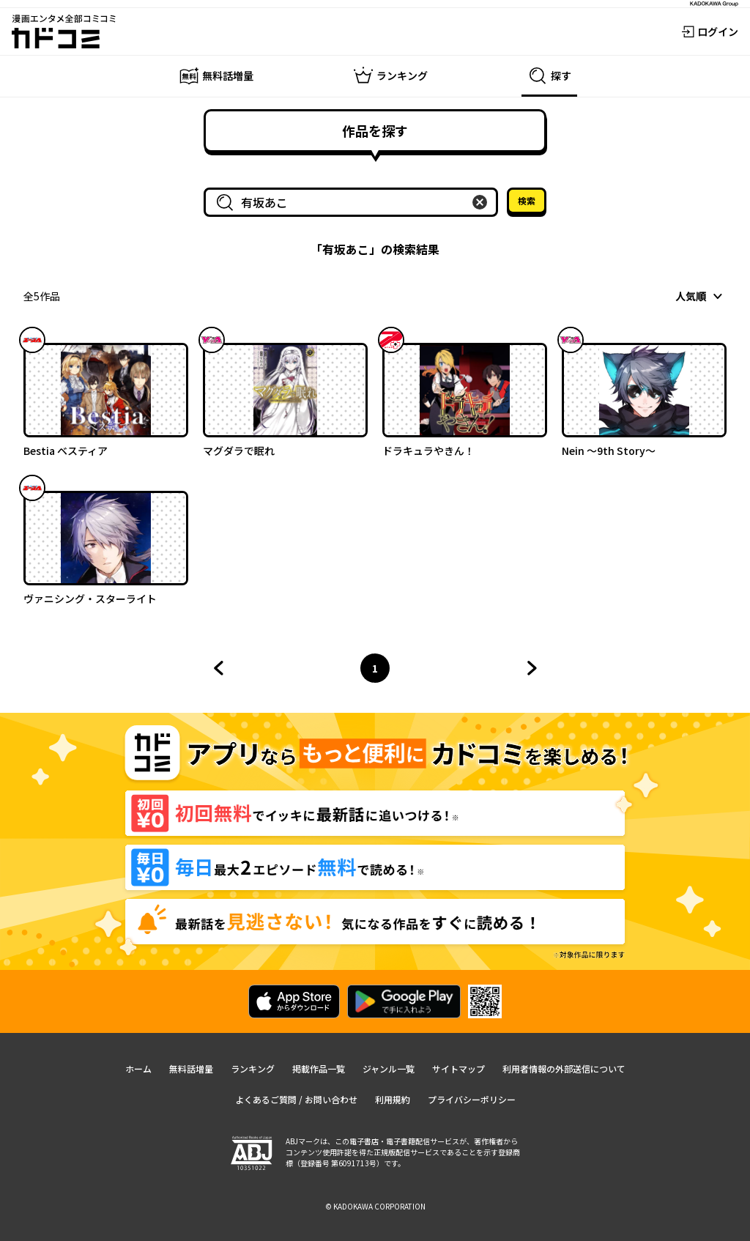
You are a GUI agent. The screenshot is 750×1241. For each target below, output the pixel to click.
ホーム (138, 1068)
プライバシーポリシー (472, 1099)
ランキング (253, 1068)
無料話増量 (191, 1068)
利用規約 (392, 1099)
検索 (526, 200)
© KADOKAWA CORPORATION (375, 1206)
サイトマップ (458, 1068)
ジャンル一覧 (389, 1068)
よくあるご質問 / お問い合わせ (296, 1099)
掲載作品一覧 (318, 1068)
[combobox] (354, 202)
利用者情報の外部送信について (563, 1068)
